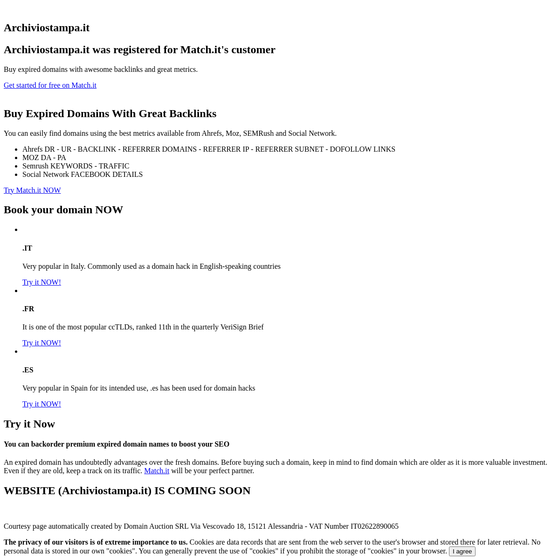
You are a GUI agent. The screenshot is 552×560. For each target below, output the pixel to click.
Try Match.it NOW (32, 190)
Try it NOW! (41, 282)
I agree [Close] (462, 551)
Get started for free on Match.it (50, 85)
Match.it (156, 471)
